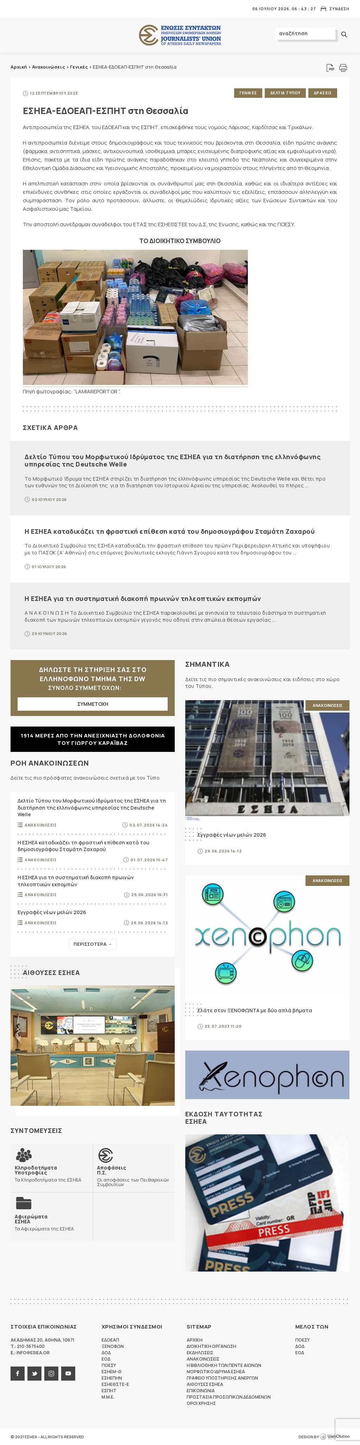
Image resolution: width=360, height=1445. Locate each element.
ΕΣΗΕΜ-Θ (112, 1371)
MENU (15, 8)
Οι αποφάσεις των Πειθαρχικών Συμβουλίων (134, 1175)
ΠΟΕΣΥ (109, 1365)
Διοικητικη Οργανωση (211, 1346)
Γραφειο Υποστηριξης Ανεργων (222, 1377)
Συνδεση (339, 8)
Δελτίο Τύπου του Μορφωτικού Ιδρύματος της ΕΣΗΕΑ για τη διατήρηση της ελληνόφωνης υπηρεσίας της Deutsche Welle (173, 460)
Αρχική (19, 67)
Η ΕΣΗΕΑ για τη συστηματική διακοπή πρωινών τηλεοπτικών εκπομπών (143, 598)
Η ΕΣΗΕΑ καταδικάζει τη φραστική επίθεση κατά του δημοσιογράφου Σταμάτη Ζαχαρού (170, 530)
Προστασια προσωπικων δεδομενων (229, 1396)
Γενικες (247, 92)
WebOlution (334, 1436)
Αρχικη (194, 1339)
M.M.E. (108, 1396)
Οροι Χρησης (201, 1403)
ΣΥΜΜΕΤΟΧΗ (92, 703)
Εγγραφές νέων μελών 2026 (52, 911)
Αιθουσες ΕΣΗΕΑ (51, 972)
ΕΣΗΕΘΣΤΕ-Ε (115, 1384)
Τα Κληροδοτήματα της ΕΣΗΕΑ (52, 1173)
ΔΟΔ (106, 1352)
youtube (68, 1373)
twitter (34, 1373)
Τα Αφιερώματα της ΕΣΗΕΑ (44, 1221)
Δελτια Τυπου (285, 92)
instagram (51, 1373)
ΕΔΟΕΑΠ (110, 1339)
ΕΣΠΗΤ (109, 1390)
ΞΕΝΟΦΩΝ (113, 1346)
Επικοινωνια (201, 1390)
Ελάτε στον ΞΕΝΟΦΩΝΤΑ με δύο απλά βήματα (255, 1009)
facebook (18, 1373)
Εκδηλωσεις (200, 1352)
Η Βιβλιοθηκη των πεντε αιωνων (224, 1365)
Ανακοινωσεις (41, 824)
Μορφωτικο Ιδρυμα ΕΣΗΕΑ (216, 1371)
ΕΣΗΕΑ (180, 35)
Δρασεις (323, 92)
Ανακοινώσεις (48, 67)
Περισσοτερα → (92, 943)
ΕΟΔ (106, 1358)
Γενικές (79, 67)
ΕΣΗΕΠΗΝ (112, 1377)
